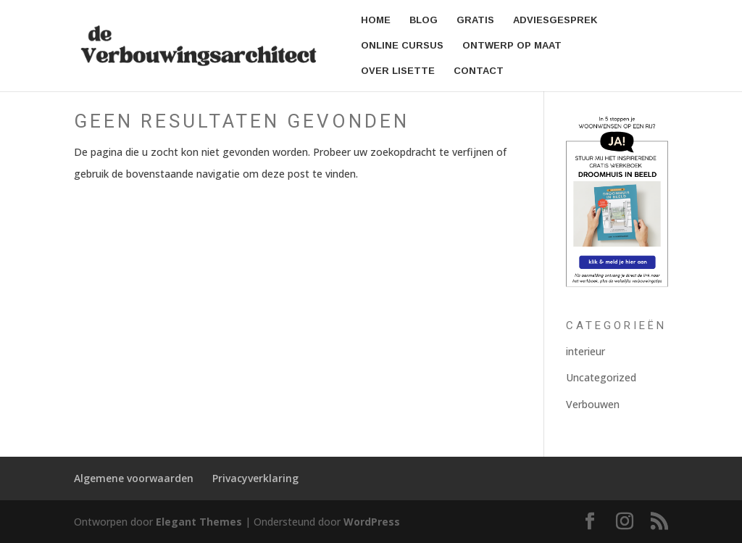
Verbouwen (593, 404)
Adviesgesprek (555, 20)
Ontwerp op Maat (512, 46)
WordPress (371, 522)
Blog (423, 20)
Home (376, 20)
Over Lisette (398, 71)
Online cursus (402, 46)
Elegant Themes (199, 522)
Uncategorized (601, 377)
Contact (479, 71)
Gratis (475, 20)
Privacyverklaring (255, 478)
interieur (585, 351)
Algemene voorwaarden (133, 478)
